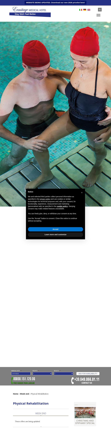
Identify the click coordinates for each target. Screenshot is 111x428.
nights (35, 371)
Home (15, 394)
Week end (24, 394)
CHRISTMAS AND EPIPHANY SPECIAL (85, 422)
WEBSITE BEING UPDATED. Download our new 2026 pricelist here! (55, 2)
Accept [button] (55, 229)
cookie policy (62, 206)
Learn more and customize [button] (55, 235)
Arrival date (16, 370)
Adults (57, 371)
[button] (82, 193)
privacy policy (45, 199)
